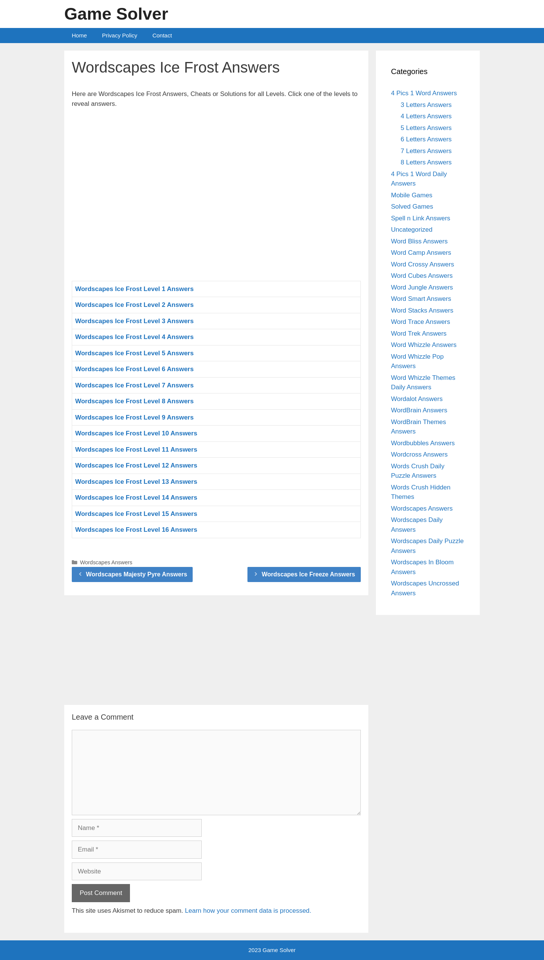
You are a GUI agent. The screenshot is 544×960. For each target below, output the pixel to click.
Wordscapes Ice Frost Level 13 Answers (136, 481)
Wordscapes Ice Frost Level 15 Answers (136, 513)
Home (79, 35)
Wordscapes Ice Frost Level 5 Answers (134, 353)
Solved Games (412, 206)
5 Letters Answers (426, 128)
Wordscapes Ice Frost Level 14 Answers (136, 497)
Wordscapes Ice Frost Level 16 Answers (136, 529)
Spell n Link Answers (420, 218)
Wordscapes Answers (106, 562)
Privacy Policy (119, 35)
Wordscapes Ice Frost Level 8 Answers (134, 401)
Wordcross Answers (419, 454)
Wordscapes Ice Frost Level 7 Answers (134, 385)
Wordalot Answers (417, 399)
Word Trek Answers (419, 333)
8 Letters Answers (426, 162)
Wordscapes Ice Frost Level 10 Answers (136, 433)
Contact (162, 35)
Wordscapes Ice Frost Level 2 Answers (134, 304)
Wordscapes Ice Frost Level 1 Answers (134, 289)
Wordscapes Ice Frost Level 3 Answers (134, 321)
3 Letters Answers (426, 104)
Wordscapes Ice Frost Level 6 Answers (134, 369)
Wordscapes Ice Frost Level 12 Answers (136, 465)
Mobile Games (412, 195)
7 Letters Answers (426, 151)
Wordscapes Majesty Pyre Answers (136, 574)
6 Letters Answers (426, 139)
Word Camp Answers (421, 252)
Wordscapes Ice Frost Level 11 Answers (136, 449)
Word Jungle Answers (422, 287)
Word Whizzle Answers (424, 344)
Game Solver (116, 13)
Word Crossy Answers (422, 264)
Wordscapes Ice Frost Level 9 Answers (134, 417)
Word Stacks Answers (422, 310)
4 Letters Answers (426, 116)
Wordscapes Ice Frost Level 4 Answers (134, 337)
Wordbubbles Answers (423, 443)
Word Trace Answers (420, 321)
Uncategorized (412, 229)
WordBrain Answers (419, 410)
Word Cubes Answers (422, 275)
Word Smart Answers (421, 298)
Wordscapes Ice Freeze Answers (308, 574)
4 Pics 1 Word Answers (424, 93)
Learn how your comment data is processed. (248, 910)
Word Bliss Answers (419, 241)
